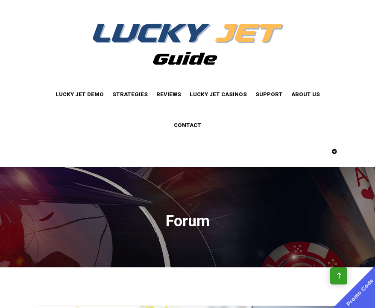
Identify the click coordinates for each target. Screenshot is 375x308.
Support (269, 94)
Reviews (168, 94)
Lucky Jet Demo (80, 94)
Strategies (130, 94)
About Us (305, 94)
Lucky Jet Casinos (218, 94)
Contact (187, 125)
